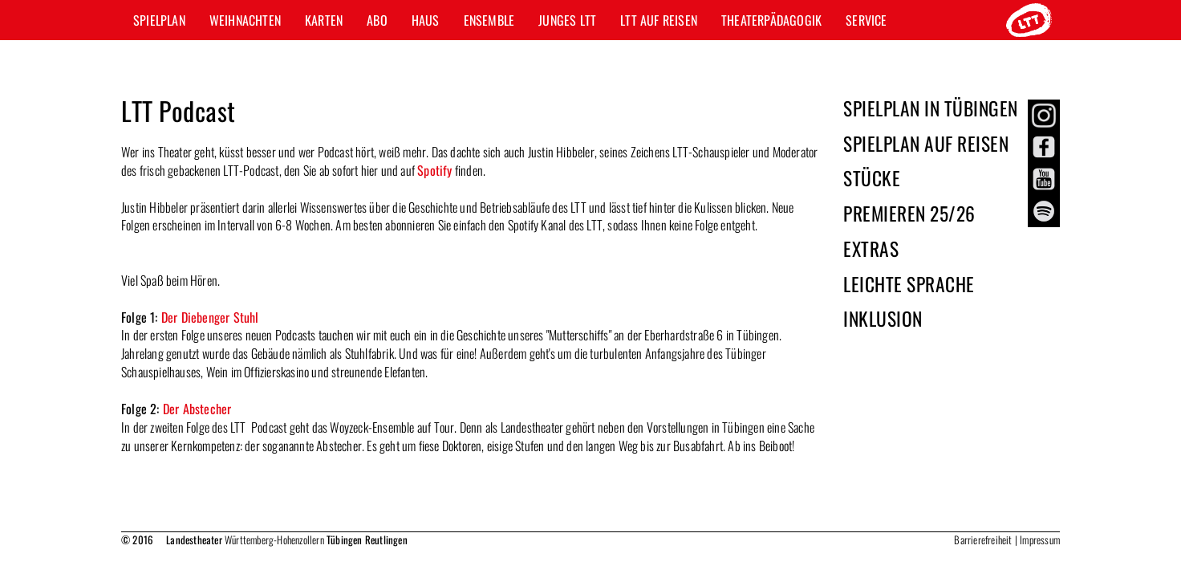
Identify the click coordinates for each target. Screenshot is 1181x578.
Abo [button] (377, 20)
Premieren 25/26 (909, 213)
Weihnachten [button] (245, 20)
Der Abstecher (197, 408)
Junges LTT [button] (567, 20)
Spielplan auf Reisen (926, 143)
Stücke (871, 178)
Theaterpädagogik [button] (771, 20)
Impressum (1040, 539)
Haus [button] (426, 20)
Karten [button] (324, 20)
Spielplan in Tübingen (930, 108)
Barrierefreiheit (983, 539)
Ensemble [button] (489, 20)
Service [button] (866, 20)
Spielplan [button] (159, 20)
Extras (871, 248)
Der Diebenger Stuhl (210, 317)
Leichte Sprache (909, 284)
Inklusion (883, 318)
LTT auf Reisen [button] (658, 20)
